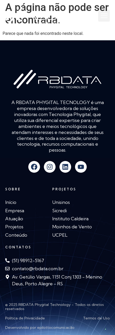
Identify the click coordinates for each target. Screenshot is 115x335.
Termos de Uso (96, 318)
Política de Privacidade (25, 318)
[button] (104, 16)
